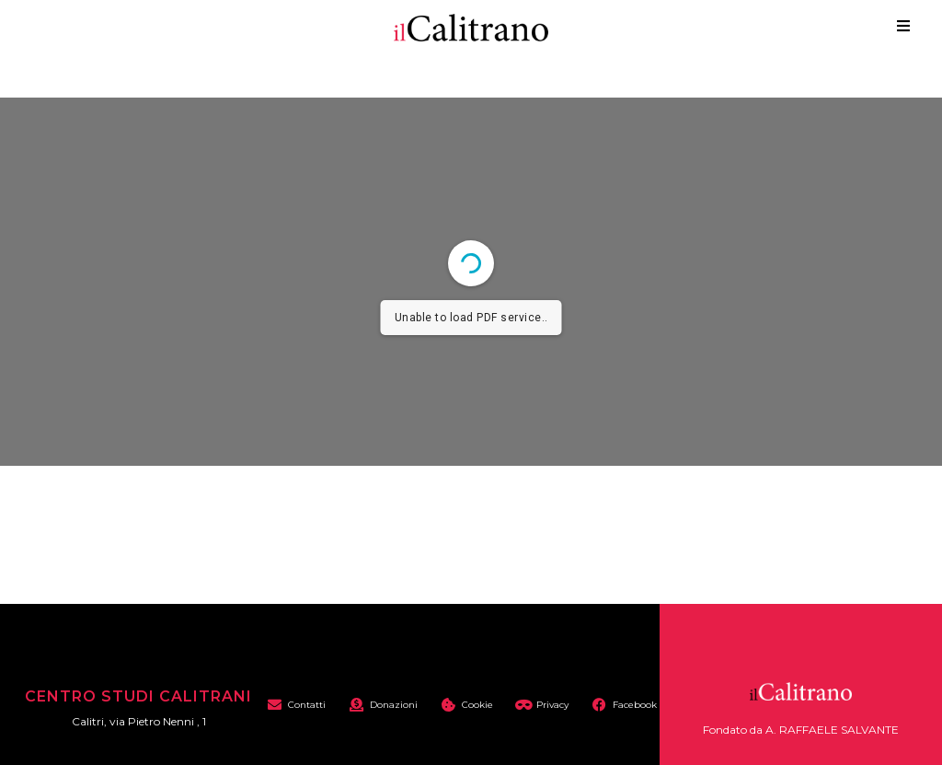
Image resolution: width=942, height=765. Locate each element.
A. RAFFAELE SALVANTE (832, 729)
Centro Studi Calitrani (138, 696)
